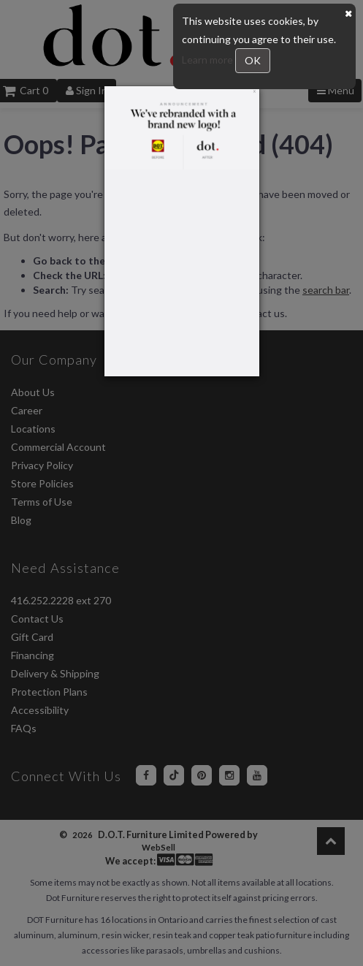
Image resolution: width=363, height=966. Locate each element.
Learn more (208, 59)
